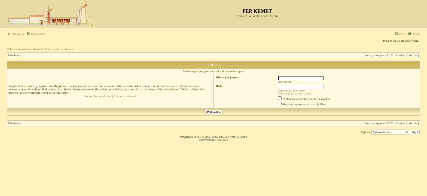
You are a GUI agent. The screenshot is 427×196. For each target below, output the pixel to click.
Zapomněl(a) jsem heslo (291, 90)
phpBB (198, 136)
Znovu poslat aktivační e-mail (294, 93)
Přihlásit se (16, 33)
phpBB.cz (222, 139)
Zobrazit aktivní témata (59, 49)
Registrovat (36, 33)
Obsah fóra (14, 55)
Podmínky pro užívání (98, 96)
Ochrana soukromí (125, 96)
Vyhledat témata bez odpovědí (25, 49)
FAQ (400, 33)
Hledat (414, 33)
